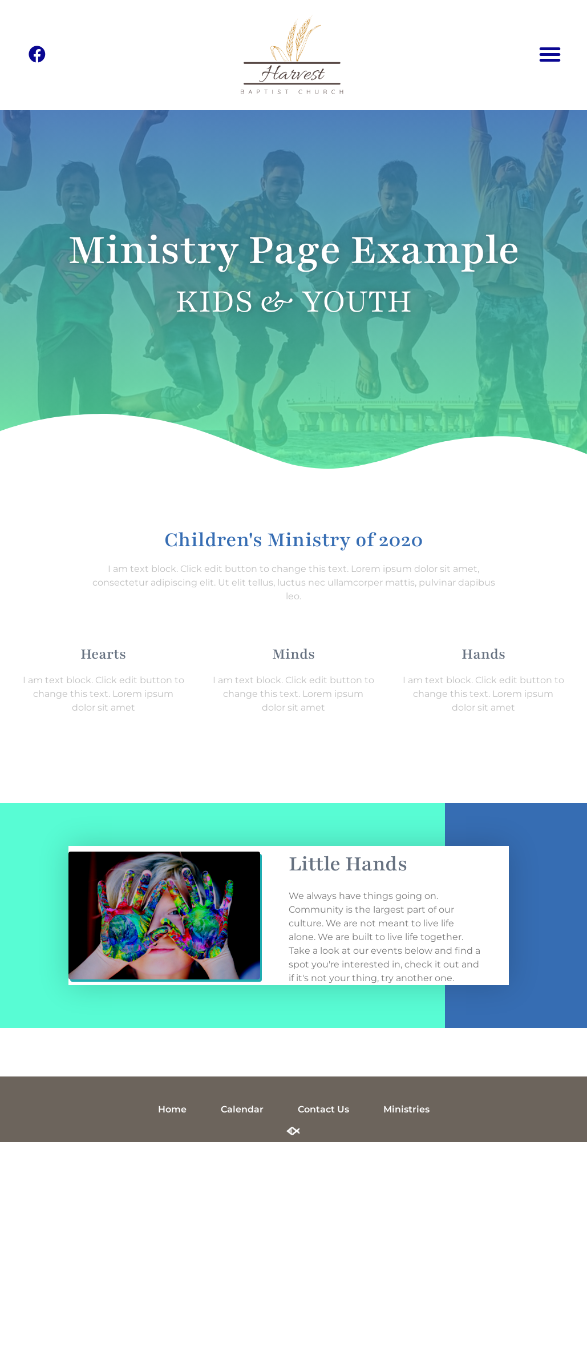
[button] (550, 54)
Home (172, 1109)
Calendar (242, 1109)
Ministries (406, 1109)
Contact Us (323, 1109)
